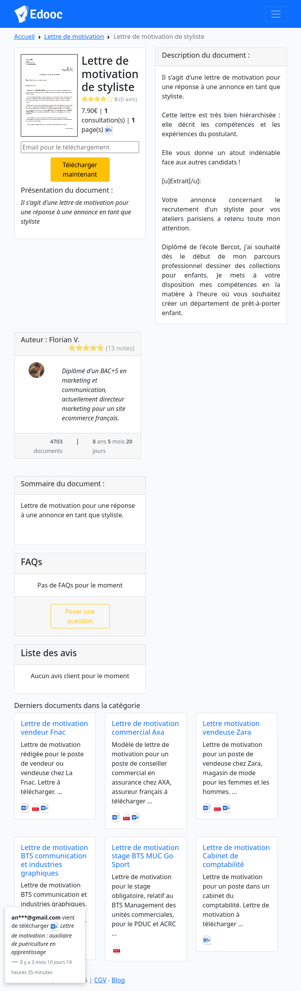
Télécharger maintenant (80, 170)
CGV (100, 980)
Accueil (24, 36)
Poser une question (80, 616)
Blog (118, 980)
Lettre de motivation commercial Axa (145, 728)
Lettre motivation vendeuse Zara (231, 728)
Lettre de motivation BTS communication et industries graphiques (54, 860)
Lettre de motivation (74, 36)
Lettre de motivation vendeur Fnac (54, 728)
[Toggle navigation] (276, 14)
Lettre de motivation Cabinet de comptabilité (236, 856)
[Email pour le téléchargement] (80, 147)
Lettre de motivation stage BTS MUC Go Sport (145, 856)
